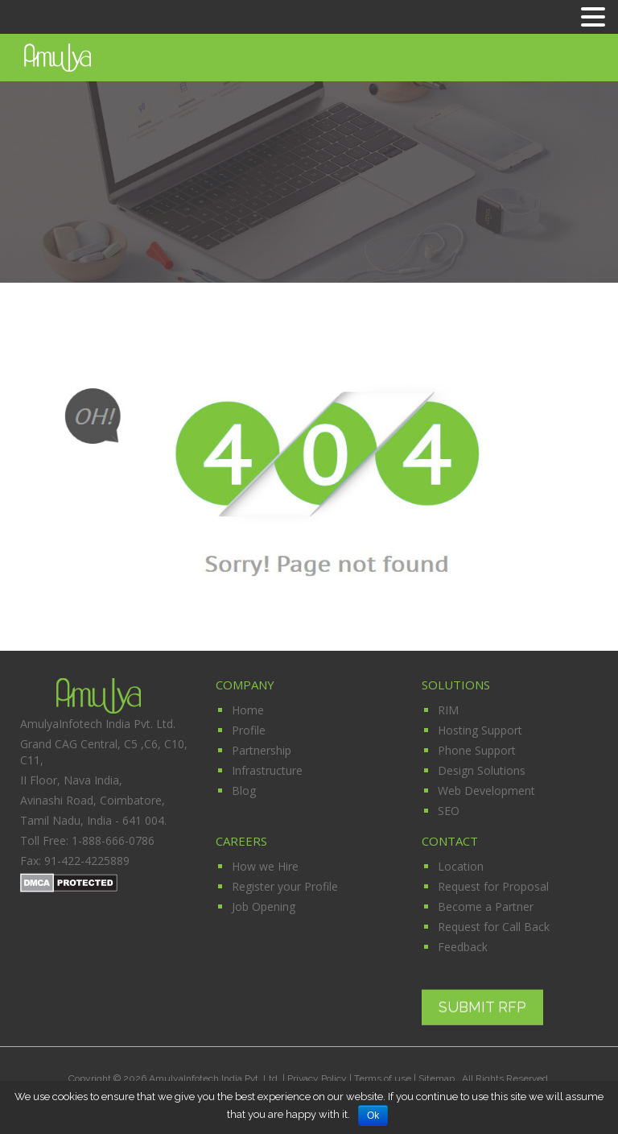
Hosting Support (480, 730)
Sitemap (437, 1078)
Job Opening (263, 906)
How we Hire (265, 866)
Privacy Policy (317, 1078)
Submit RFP (482, 1006)
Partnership (261, 750)
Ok (373, 1115)
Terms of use (382, 1078)
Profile (249, 730)
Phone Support (477, 750)
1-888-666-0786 (113, 840)
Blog (244, 790)
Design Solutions (481, 770)
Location (461, 866)
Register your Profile (285, 886)
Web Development (486, 790)
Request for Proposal (493, 886)
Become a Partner (486, 906)
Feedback (463, 946)
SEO (448, 810)
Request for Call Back (494, 926)
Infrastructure (267, 770)
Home (248, 710)
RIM (448, 710)
